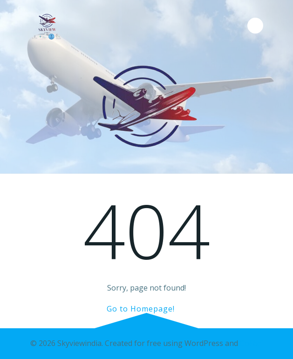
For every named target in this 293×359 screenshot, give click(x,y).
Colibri (251, 343)
